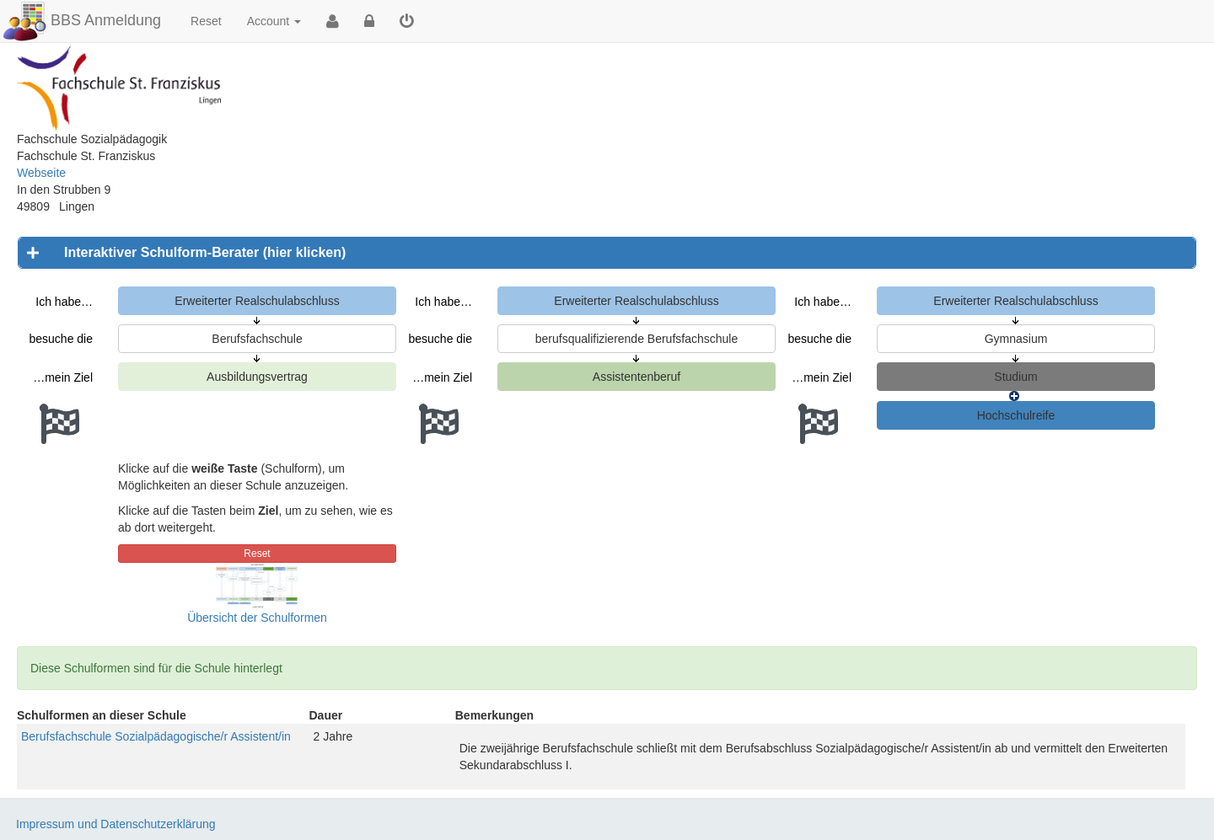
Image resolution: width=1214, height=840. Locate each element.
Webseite (41, 172)
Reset (206, 21)
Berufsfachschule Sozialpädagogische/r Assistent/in (156, 736)
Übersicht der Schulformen (257, 617)
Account (274, 21)
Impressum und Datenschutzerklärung (116, 824)
